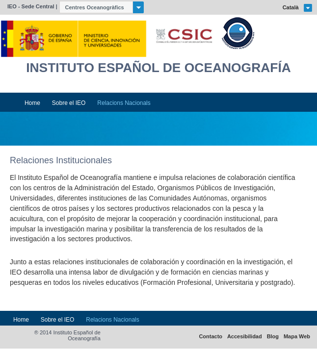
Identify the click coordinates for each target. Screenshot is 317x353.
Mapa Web (297, 336)
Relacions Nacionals (123, 103)
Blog (273, 336)
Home (32, 103)
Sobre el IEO (69, 103)
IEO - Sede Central (30, 6)
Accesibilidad (244, 336)
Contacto (210, 336)
